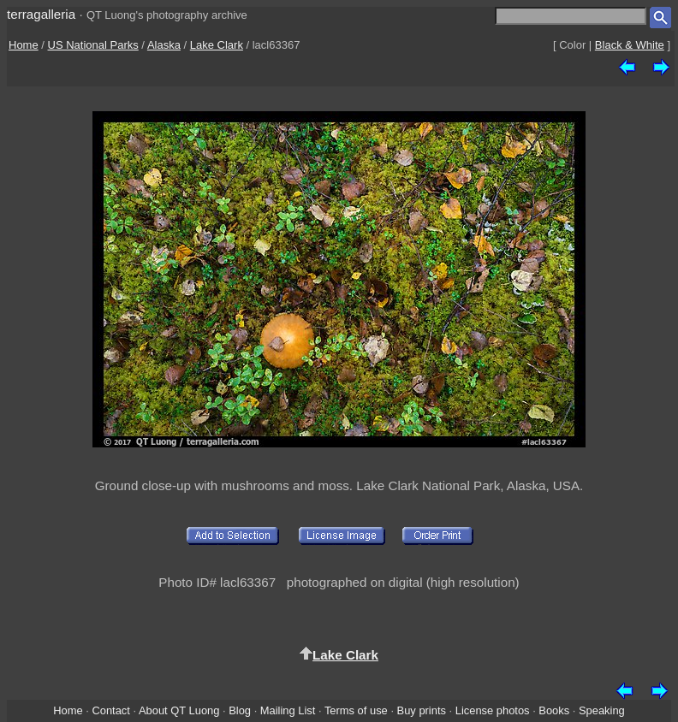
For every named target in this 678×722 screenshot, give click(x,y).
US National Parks (93, 44)
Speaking (602, 710)
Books (553, 710)
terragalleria (41, 14)
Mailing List (288, 710)
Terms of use (356, 710)
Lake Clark (216, 44)
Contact (110, 710)
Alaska (164, 44)
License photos (492, 710)
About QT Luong (179, 710)
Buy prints (421, 710)
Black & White (629, 44)
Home (24, 44)
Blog (240, 710)
